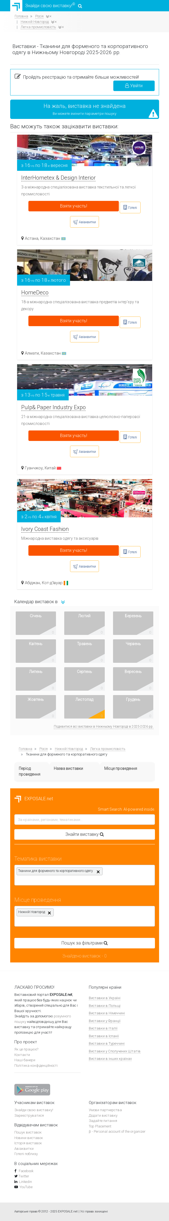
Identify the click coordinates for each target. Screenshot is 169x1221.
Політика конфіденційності (36, 1065)
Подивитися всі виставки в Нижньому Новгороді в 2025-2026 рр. (104, 726)
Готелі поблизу (26, 1154)
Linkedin (25, 1182)
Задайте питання (103, 1121)
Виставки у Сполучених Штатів (115, 1051)
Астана (31, 238)
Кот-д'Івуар (55, 582)
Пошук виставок (28, 1132)
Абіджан (32, 582)
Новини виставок (28, 1138)
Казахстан (53, 238)
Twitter (23, 1176)
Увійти (134, 85)
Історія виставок (28, 1143)
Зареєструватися (29, 1115)
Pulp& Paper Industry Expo (53, 407)
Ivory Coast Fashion (45, 529)
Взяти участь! (73, 206)
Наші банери (24, 1060)
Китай (53, 467)
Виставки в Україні (104, 998)
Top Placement (100, 1126)
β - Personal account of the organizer (117, 1131)
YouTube (26, 1187)
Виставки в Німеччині (107, 1013)
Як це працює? (26, 1049)
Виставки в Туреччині (107, 1043)
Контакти (22, 1055)
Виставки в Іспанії (104, 1036)
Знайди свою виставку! (46, 5)
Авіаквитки (24, 1148)
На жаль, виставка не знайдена (85, 106)
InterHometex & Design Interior (58, 177)
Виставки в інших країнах (110, 1059)
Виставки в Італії (103, 1028)
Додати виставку (103, 1115)
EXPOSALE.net (33, 798)
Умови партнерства (105, 1110)
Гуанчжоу (34, 467)
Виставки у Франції (104, 1021)
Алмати (32, 353)
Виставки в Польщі (104, 1006)
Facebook (25, 1171)
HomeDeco (35, 292)
